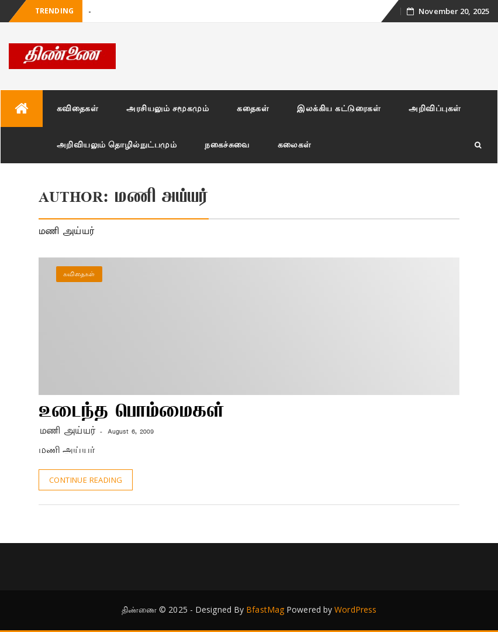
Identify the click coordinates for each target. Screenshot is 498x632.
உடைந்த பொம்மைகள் (131, 412)
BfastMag (265, 609)
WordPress (355, 609)
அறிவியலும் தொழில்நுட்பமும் (117, 144)
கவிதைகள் (78, 108)
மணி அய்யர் (68, 431)
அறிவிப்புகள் (435, 108)
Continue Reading (85, 480)
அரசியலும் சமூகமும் (167, 108)
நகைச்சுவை (227, 144)
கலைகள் (295, 144)
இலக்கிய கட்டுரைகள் (339, 108)
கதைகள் (253, 108)
